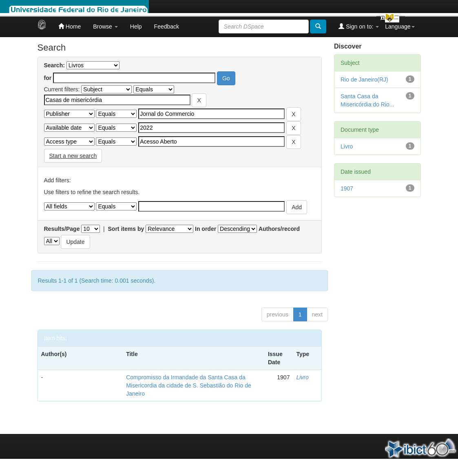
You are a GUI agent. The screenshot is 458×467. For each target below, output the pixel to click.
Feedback (166, 26)
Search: (54, 65)
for (48, 78)
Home (69, 26)
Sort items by (126, 229)
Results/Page (62, 229)
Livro (302, 377)
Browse (105, 26)
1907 (347, 188)
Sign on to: (359, 26)
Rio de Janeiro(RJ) (364, 79)
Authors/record (279, 229)
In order (205, 229)
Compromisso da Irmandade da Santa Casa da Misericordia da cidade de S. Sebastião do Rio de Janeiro (188, 385)
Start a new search (73, 156)
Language (399, 26)
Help (136, 26)
